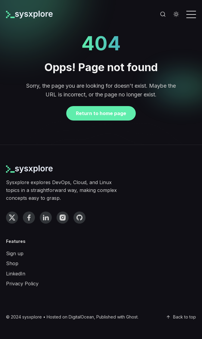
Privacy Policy (22, 284)
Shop (12, 263)
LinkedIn (15, 274)
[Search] (163, 14)
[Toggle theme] (176, 14)
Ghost (132, 316)
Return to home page (101, 113)
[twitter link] (12, 218)
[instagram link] (63, 218)
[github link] (79, 218)
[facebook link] (29, 218)
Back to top (181, 316)
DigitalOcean (81, 316)
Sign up (14, 253)
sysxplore (32, 316)
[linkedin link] (46, 218)
